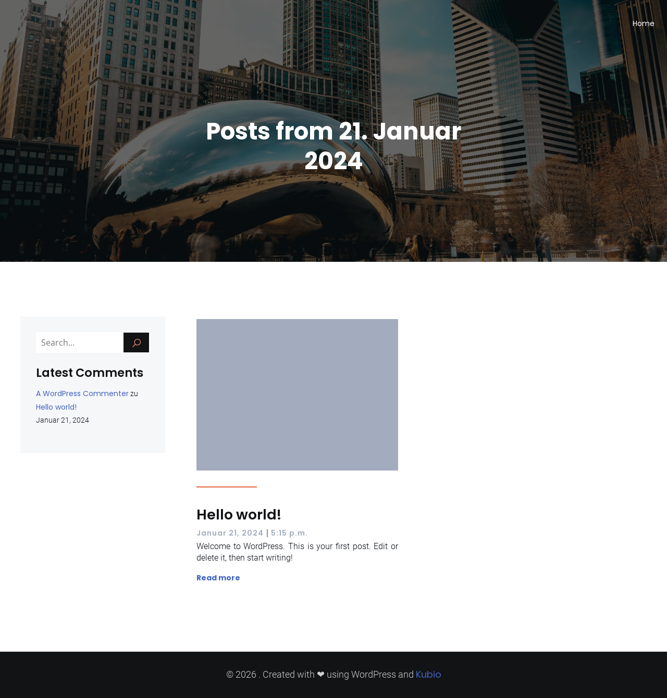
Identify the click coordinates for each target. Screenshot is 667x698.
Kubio (428, 674)
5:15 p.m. (289, 533)
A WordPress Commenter (82, 393)
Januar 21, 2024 (230, 533)
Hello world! (56, 407)
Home (643, 23)
